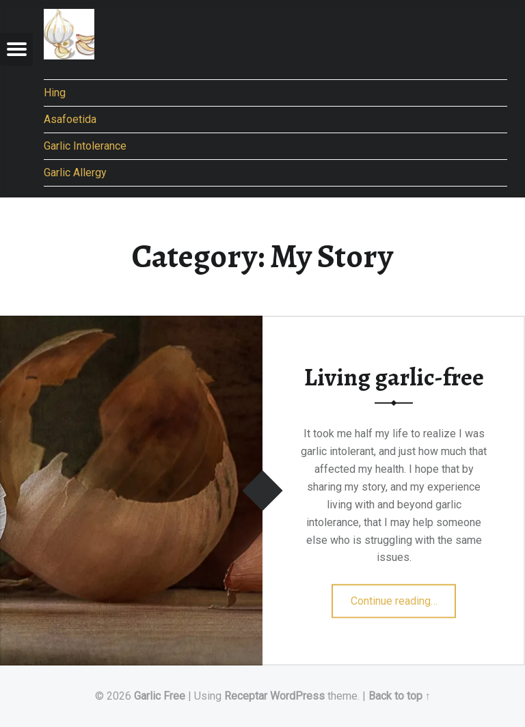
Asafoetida (70, 119)
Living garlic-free (394, 377)
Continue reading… (404, 596)
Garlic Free (159, 695)
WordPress (297, 695)
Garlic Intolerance (85, 145)
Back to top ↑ (399, 695)
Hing (55, 92)
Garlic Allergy (75, 172)
